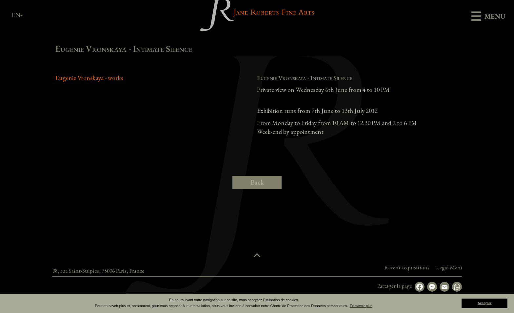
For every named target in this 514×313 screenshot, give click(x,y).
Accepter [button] (484, 303)
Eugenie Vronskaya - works (89, 78)
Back (257, 182)
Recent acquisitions (448, 267)
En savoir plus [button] (361, 306)
